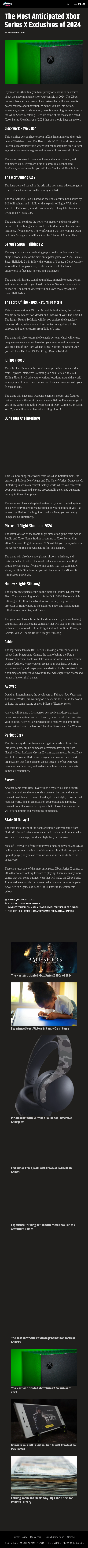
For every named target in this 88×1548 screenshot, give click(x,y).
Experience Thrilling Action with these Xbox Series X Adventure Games (43, 1227)
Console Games (16, 903)
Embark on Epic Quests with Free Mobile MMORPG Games (41, 1170)
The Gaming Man (26, 1543)
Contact (71, 1537)
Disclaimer (35, 1537)
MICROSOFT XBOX (26, 900)
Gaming (12, 900)
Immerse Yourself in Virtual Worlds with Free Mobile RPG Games (43, 907)
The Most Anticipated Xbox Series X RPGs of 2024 (41, 975)
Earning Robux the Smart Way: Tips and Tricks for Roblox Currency (42, 1500)
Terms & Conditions (54, 1537)
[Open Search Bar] (68, 4)
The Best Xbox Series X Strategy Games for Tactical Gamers (41, 911)
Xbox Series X (33, 903)
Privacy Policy (20, 1537)
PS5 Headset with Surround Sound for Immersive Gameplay (41, 1120)
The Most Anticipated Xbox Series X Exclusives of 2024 (41, 1390)
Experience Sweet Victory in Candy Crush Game (40, 1028)
